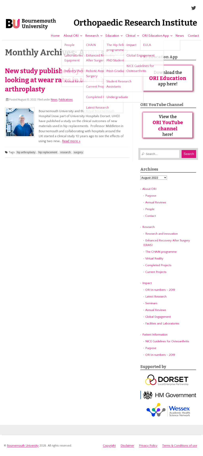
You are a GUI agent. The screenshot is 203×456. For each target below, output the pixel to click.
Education (110, 35)
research (65, 152)
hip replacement (47, 152)
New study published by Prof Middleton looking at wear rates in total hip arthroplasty (66, 80)
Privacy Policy (148, 445)
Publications (66, 99)
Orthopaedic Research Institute (135, 23)
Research (90, 35)
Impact (147, 283)
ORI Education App (153, 35)
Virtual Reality (154, 258)
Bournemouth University (31, 24)
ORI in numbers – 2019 (160, 290)
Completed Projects (158, 265)
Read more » (71, 141)
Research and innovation (161, 233)
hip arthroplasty (26, 152)
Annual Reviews (155, 202)
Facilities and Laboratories (162, 323)
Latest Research (156, 296)
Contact (191, 35)
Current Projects (156, 272)
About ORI (69, 35)
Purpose (150, 195)
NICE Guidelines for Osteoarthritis (167, 341)
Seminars (151, 303)
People (149, 209)
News (178, 35)
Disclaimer (127, 445)
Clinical (129, 35)
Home (53, 35)
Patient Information (155, 334)
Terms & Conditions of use (179, 445)
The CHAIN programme (161, 251)
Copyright (109, 445)
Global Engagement (158, 316)
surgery (78, 152)
